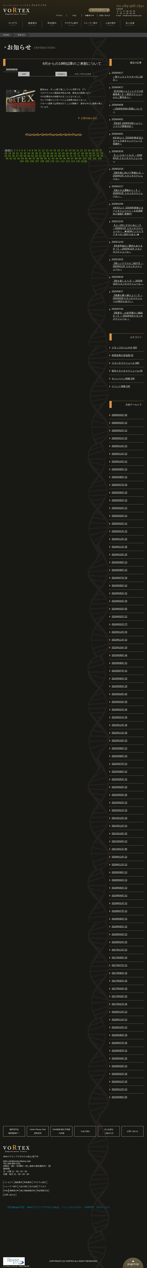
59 (25, 156)
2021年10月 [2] (119, 833)
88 (37, 158)
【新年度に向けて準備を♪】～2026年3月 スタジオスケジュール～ (128, 176)
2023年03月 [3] (119, 702)
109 (47, 161)
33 (25, 153)
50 (90, 153)
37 (40, 153)
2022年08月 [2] (119, 756)
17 (62, 150)
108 (42, 161)
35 (32, 153)
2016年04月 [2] (119, 1058)
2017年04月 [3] (119, 988)
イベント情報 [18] (121, 386)
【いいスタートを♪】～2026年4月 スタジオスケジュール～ (127, 158)
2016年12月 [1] (119, 1012)
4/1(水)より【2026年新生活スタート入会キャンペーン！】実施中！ (128, 141)
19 (70, 150)
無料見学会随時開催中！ (14, 1131)
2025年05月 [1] (119, 500)
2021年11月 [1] (119, 826)
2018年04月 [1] (119, 934)
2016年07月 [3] (119, 1043)
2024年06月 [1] (119, 585)
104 (22, 161)
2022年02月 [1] (119, 802)
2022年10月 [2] (119, 740)
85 (26, 158)
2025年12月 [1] (119, 446)
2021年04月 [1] (119, 841)
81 (11, 158)
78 (97, 156)
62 (36, 156)
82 (14, 158)
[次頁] (84, 161)
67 (55, 156)
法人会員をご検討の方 (109, 1131)
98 (76, 158)
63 (40, 156)
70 (67, 156)
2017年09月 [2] (119, 957)
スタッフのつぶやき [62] (124, 347)
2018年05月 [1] (119, 926)
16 (58, 150)
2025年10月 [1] (119, 461)
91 (49, 158)
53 (101, 153)
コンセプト (8, 1182)
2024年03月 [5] (119, 609)
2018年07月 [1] (119, 911)
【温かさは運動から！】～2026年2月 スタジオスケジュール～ (128, 193)
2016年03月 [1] (119, 1066)
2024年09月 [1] (119, 562)
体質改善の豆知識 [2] (122, 355)
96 (68, 158)
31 (17, 153)
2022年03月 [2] (119, 795)
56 (13, 156)
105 (27, 161)
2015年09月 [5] (119, 1097)
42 (59, 153)
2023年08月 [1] (119, 663)
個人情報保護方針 (27, 1190)
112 (63, 161)
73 (78, 156)
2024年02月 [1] (119, 616)
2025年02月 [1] (119, 523)
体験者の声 (14, 1190)
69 (63, 156)
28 (6, 153)
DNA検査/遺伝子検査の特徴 (61, 1131)
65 (48, 156)
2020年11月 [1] (119, 864)
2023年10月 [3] (119, 647)
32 (21, 153)
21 (78, 150)
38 (44, 153)
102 (95, 158)
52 (97, 153)
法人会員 (33, 1186)
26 (97, 150)
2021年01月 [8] (119, 849)
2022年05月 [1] (119, 779)
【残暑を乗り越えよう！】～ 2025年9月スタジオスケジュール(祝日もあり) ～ (128, 298)
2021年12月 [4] (119, 818)
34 (29, 153)
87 (34, 158)
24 (89, 150)
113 (68, 161)
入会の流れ (85, 1131)
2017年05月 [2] (119, 981)
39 (48, 153)
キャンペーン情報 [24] (123, 378)
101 (89, 158)
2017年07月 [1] (119, 965)
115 (78, 161)
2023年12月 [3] (119, 632)
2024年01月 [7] (119, 624)
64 (44, 156)
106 (32, 161)
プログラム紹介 (39, 1182)
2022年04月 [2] (119, 787)
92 (53, 158)
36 (36, 153)
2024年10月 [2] (119, 554)
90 (45, 158)
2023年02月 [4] (119, 709)
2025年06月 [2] (119, 492)
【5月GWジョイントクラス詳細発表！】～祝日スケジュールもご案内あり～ (128, 94)
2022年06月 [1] (119, 771)
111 (57, 161)
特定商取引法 (42, 1190)
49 (86, 153)
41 (55, 153)
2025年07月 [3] (119, 485)
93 (57, 158)
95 (64, 158)
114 (73, 161)
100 (84, 158)
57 (17, 156)
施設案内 (18, 1182)
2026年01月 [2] (119, 438)
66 (52, 156)
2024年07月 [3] (119, 578)
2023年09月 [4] (119, 655)
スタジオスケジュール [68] (125, 363)
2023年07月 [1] (119, 671)
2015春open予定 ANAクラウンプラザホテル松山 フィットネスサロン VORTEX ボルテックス (58, 1207)
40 (52, 153)
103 (100, 158)
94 (60, 158)
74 (82, 156)
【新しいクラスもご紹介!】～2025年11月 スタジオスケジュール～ (128, 266)
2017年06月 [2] (119, 973)
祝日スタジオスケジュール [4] (127, 371)
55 (9, 156)
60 (29, 156)
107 (37, 161)
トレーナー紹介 (10, 1186)
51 (94, 153)
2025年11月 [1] (119, 454)
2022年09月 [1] (119, 748)
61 (32, 156)
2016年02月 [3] (119, 1074)
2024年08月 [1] (119, 570)
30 (13, 153)
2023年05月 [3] (119, 686)
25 (93, 150)
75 (86, 156)
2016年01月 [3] (119, 1081)
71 (71, 156)
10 (35, 150)
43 (63, 153)
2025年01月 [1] (119, 531)
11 (39, 150)
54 (6, 156)
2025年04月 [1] (119, 508)
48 (82, 153)
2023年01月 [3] (119, 717)
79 (101, 156)
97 (72, 158)
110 (52, 161)
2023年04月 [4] (119, 694)
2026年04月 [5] (119, 415)
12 (43, 150)
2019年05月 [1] (119, 888)
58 (21, 156)
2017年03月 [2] (119, 996)
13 (47, 150)
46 (75, 153)
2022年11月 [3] (119, 733)
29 (9, 153)
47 (78, 153)
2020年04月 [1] (119, 880)
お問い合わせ (132, 1131)
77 (94, 156)
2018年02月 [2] (119, 942)
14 (51, 150)
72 (75, 156)
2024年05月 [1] (119, 593)
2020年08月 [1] (119, 872)
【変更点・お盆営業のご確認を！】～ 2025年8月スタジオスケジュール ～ (128, 316)
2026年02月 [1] (119, 430)
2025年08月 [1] (119, 477)
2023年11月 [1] (119, 640)
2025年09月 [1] (119, 469)
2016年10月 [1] (119, 1027)
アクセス (42, 1186)
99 (80, 158)
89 (41, 158)
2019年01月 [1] (119, 903)
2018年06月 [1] (119, 919)
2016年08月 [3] (119, 1035)
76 (90, 156)
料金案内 (27, 1182)
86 (30, 158)
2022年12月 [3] (119, 725)
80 (7, 158)
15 (54, 150)
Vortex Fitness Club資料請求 (38, 1131)
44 (67, 153)
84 (22, 158)
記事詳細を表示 (89, 118)
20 (74, 150)
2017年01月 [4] (119, 1004)
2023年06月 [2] (119, 678)
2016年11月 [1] (119, 1019)
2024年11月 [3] (119, 547)
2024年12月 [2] (119, 539)
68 (59, 156)
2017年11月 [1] (119, 950)
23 (85, 150)
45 (71, 153)
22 (81, 150)
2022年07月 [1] (119, 764)
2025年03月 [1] (119, 516)
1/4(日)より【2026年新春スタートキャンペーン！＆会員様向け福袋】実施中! (128, 211)
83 (18, 158)
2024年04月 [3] (119, 601)
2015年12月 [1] (119, 1089)
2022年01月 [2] (119, 810)
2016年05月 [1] (119, 1050)
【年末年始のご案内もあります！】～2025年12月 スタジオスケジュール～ (128, 249)
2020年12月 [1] (119, 857)
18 (66, 150)
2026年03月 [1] (119, 423)
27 (100, 150)
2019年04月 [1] (119, 895)
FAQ (6, 1190)
